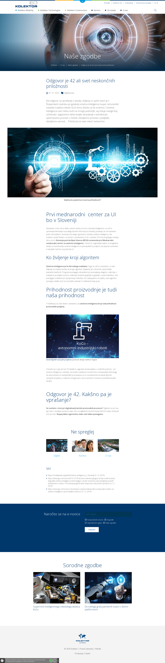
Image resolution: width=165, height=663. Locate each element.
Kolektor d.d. (117, 3)
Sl (156, 3)
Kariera (97, 10)
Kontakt (107, 3)
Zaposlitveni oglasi (94, 523)
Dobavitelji (129, 3)
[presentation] (102, 537)
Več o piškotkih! (54, 660)
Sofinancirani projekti (143, 3)
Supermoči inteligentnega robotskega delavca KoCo (56, 608)
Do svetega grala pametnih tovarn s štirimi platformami (106, 608)
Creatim (87, 653)
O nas (125, 10)
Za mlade (111, 10)
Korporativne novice (95, 520)
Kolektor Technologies (50, 10)
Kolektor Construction (77, 10)
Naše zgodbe (73, 65)
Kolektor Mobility (25, 10)
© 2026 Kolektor (71, 649)
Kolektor (54, 65)
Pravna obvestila (86, 649)
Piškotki (98, 649)
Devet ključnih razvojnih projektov (59, 360)
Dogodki (110, 520)
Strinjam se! (51, 660)
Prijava (91, 529)
